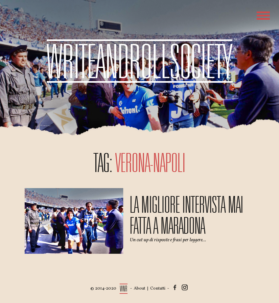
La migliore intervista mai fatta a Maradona (186, 215)
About (139, 289)
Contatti (157, 289)
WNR (124, 288)
